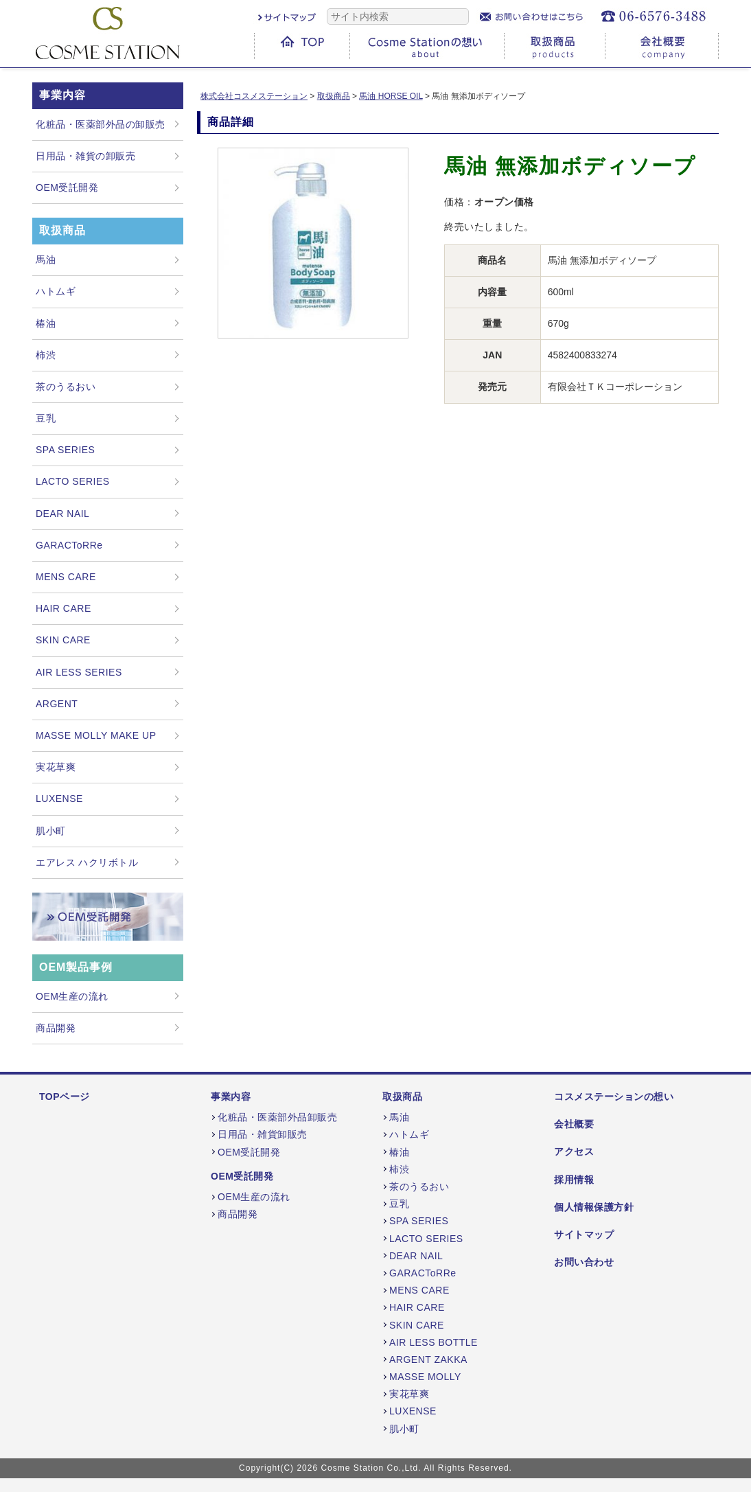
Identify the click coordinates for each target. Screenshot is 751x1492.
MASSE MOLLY (425, 1376)
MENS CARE (66, 576)
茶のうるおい (65, 386)
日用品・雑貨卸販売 (263, 1134)
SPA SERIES (65, 449)
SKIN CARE (63, 639)
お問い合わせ (584, 1261)
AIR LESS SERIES (79, 672)
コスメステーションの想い (613, 1096)
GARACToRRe (69, 545)
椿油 (46, 323)
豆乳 (46, 418)
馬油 (46, 259)
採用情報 (574, 1179)
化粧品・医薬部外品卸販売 (277, 1117)
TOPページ (64, 1096)
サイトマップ (584, 1234)
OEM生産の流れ (72, 996)
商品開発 (56, 1027)
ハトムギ (56, 291)
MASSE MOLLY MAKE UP (96, 735)
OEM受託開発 (67, 187)
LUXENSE (59, 798)
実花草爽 (56, 766)
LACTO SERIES (73, 481)
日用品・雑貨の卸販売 (85, 155)
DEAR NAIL (62, 513)
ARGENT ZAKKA (428, 1359)
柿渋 (46, 354)
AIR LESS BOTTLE (433, 1342)
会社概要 (574, 1123)
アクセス (574, 1151)
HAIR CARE (63, 608)
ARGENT (57, 703)
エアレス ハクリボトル (87, 862)
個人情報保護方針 (594, 1207)
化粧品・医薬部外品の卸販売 (100, 124)
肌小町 (51, 830)
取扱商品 (402, 1096)
